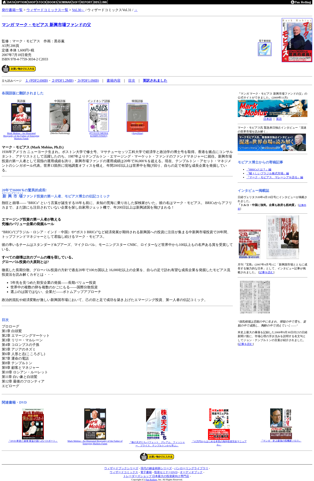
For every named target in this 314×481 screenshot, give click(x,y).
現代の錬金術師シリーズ (156, 468)
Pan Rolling (151, 479)
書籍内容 (114, 80)
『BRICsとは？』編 (258, 169)
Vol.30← (78, 10)
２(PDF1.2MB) (62, 80)
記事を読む (266, 272)
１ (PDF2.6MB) (36, 80)
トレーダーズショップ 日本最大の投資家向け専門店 (156, 476)
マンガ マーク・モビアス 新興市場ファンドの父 (46, 24)
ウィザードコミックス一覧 (47, 10)
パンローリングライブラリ (191, 468)
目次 (131, 80)
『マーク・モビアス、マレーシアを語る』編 (274, 177)
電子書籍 (146, 472)
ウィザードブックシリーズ (121, 468)
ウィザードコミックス (124, 472)
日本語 (267, 119)
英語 (279, 119)
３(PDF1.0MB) (88, 80)
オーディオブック (191, 472)
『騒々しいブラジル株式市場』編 (267, 173)
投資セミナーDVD (165, 472)
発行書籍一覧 (12, 10)
